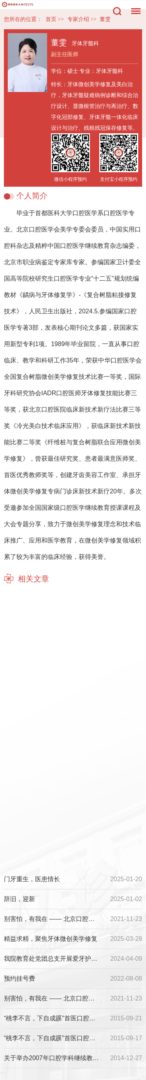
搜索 (117, 11)
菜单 (134, 7)
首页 (51, 19)
